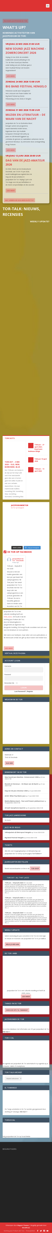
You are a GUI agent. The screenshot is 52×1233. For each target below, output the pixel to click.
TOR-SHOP (35, 868)
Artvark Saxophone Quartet (15, 808)
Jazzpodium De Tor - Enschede (18, 560)
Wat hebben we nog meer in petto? (19, 200)
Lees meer (11, 76)
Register (30, 691)
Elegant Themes (23, 1225)
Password (7, 674)
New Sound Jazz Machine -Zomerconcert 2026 (21, 777)
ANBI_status (8, 617)
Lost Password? (20, 691)
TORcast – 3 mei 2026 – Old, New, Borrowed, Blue (12, 464)
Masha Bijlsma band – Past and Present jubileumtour (24, 801)
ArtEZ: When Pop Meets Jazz (15, 796)
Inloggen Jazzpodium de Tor (15, 21)
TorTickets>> (37, 854)
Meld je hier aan (12, 944)
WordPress (26, 1228)
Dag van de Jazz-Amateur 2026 (16, 791)
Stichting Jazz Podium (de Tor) (14, 1231)
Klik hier (9, 763)
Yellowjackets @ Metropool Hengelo (18, 832)
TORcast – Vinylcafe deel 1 (14, 913)
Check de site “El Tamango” (17, 1010)
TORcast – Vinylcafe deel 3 (14, 883)
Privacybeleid (30, 1231)
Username (7, 666)
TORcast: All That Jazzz (18, 878)
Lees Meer (9, 648)
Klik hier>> (6, 1032)
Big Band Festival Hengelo (26, 86)
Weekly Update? (39, 221)
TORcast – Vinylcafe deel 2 (14, 898)
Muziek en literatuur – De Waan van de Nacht (21, 784)
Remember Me (9, 683)
